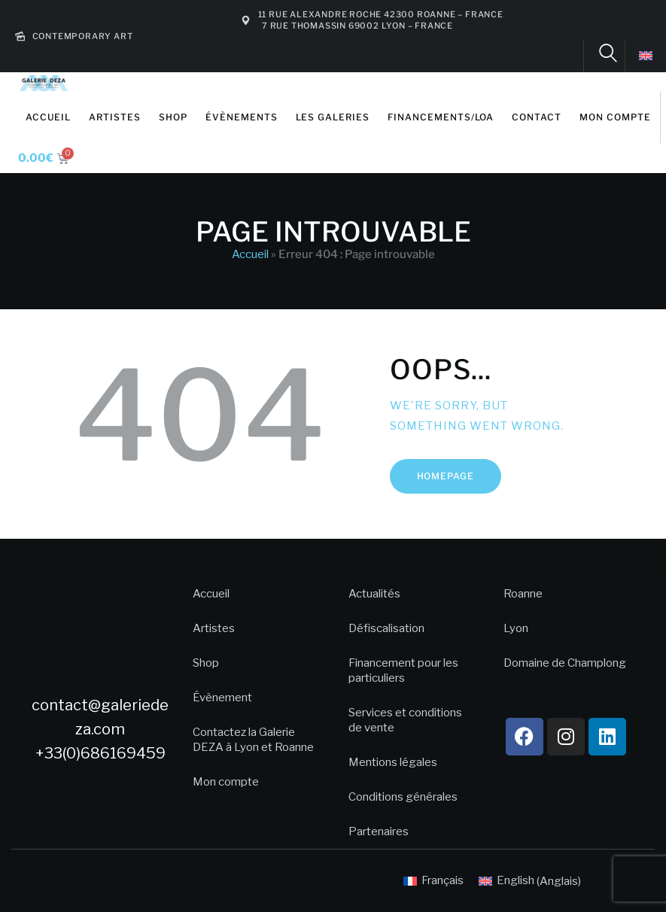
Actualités (374, 593)
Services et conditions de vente (405, 720)
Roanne (523, 593)
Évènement (222, 697)
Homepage (446, 476)
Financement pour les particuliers (403, 670)
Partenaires (378, 831)
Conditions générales (403, 797)
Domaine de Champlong (564, 663)
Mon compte (226, 782)
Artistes (214, 628)
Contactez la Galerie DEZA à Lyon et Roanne (253, 739)
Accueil (250, 254)
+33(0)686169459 (100, 753)
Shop (206, 663)
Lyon (515, 628)
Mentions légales (392, 762)
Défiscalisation (386, 628)
